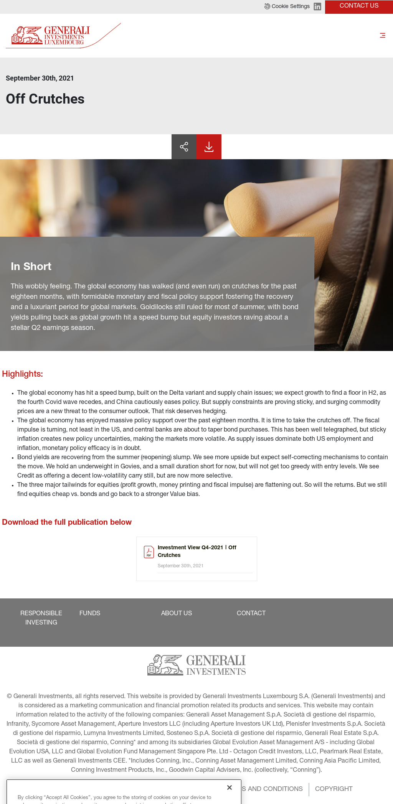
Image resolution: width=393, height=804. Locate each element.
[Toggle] (382, 36)
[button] (287, 7)
